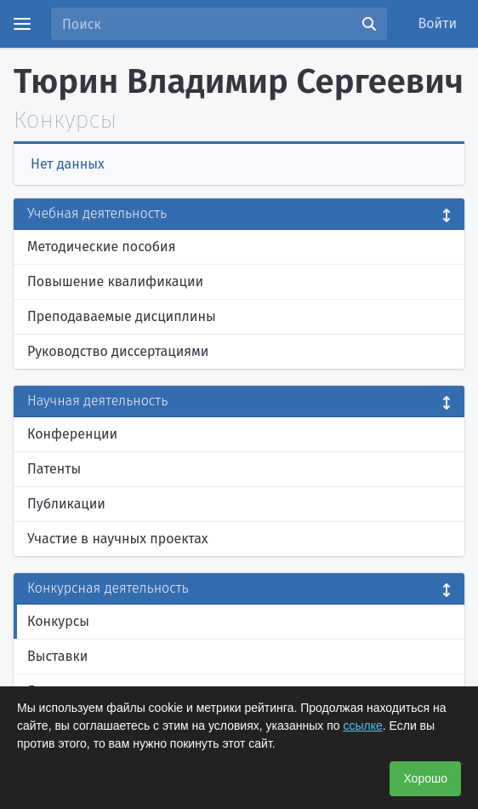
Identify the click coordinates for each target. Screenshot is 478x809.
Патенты (54, 469)
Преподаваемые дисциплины (121, 316)
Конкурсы (58, 621)
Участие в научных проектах (117, 539)
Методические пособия (101, 246)
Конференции (72, 434)
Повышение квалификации (115, 281)
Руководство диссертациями (117, 351)
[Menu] (22, 24)
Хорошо (425, 778)
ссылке (362, 725)
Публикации (66, 504)
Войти (438, 23)
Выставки (57, 656)
